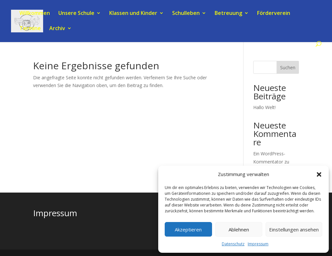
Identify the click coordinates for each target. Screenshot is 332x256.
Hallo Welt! (264, 107)
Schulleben (186, 14)
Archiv (57, 29)
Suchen (287, 67)
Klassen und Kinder (133, 14)
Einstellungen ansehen (294, 229)
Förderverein (273, 14)
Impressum (258, 244)
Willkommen (34, 14)
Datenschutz (233, 244)
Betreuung (228, 14)
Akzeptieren (188, 229)
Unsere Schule (76, 14)
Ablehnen (239, 229)
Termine (30, 29)
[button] (319, 174)
